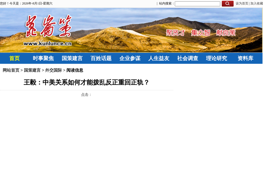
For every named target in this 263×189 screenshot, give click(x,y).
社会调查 (187, 58)
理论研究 (216, 58)
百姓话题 (101, 58)
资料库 (245, 58)
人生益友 (158, 58)
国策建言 (72, 58)
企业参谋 (129, 58)
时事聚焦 (43, 58)
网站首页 (11, 70)
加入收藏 (256, 3)
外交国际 (53, 70)
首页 (14, 58)
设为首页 (242, 3)
